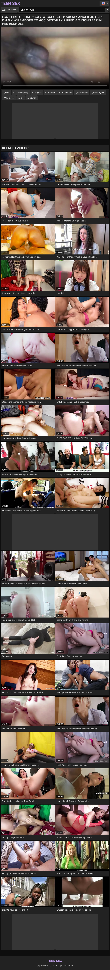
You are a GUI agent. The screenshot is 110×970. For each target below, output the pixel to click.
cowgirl (33, 98)
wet (8, 92)
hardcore (10, 98)
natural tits (83, 92)
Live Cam (11, 9)
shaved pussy (22, 92)
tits (22, 98)
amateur (51, 92)
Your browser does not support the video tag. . (55, 58)
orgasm (38, 92)
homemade (67, 92)
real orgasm (99, 92)
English (104, 3)
